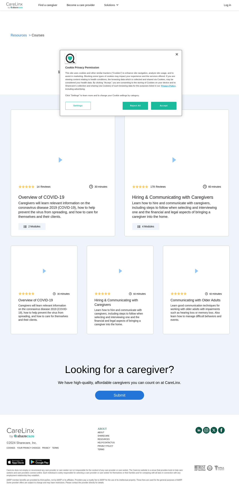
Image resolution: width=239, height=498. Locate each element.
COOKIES (11, 448)
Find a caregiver (47, 5)
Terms (101, 449)
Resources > (21, 35)
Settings (77, 105)
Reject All (135, 105)
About (101, 432)
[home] (14, 5)
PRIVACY (46, 448)
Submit (119, 395)
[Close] (177, 54)
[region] (121, 83)
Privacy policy (105, 446)
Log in (227, 5)
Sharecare (103, 436)
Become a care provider (81, 5)
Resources (104, 439)
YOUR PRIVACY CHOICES (28, 448)
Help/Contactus (106, 443)
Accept (163, 105)
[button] (111, 5)
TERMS (55, 448)
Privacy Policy (168, 86)
